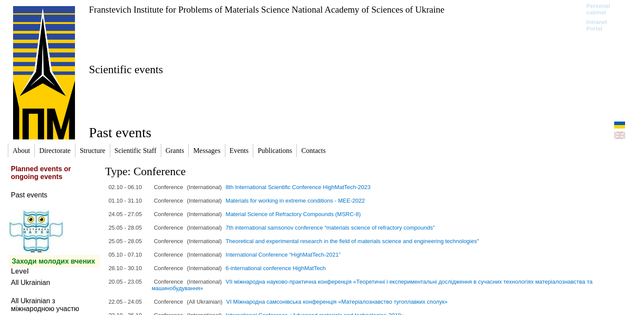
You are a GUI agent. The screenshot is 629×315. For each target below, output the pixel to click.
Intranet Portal (596, 25)
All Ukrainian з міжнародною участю (45, 304)
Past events (29, 195)
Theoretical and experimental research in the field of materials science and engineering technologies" (352, 241)
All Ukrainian (30, 282)
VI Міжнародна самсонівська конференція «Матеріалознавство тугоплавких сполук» (337, 301)
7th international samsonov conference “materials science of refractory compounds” (330, 227)
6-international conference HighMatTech (276, 268)
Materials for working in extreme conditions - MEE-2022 (295, 200)
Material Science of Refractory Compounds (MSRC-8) (293, 214)
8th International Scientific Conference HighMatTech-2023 (298, 187)
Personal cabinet (598, 9)
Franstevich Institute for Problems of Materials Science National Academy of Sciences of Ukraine (266, 9)
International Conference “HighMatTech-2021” (283, 254)
